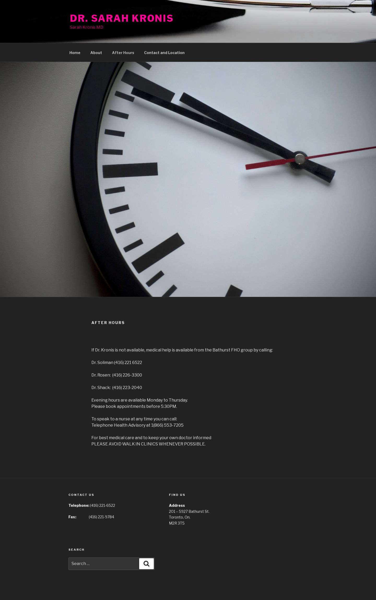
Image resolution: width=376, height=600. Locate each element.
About (96, 52)
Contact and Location (164, 52)
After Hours (123, 52)
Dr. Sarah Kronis (122, 18)
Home (74, 52)
